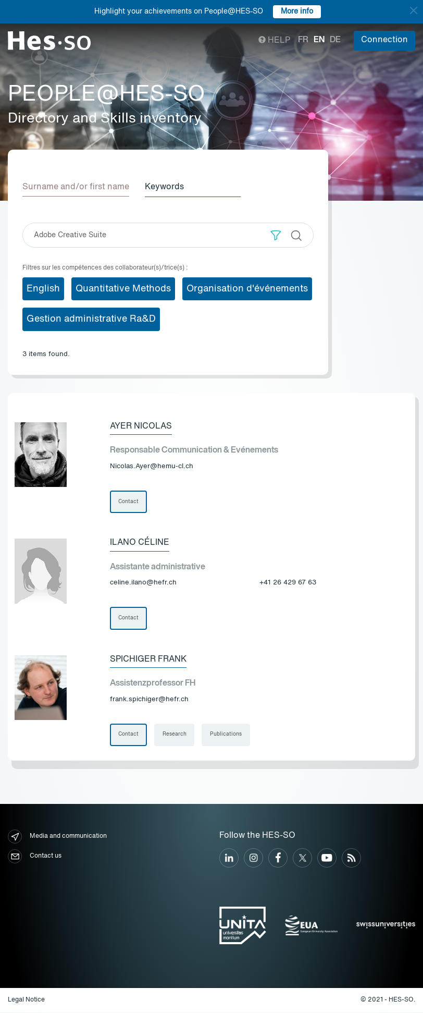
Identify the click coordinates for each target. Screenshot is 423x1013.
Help (274, 40)
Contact (128, 501)
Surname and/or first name (75, 187)
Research (174, 735)
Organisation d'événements (247, 288)
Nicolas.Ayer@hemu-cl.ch (151, 466)
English (43, 288)
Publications (226, 735)
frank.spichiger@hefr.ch (149, 700)
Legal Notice (26, 1000)
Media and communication (57, 837)
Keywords (165, 187)
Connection (384, 40)
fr (303, 40)
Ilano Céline (139, 543)
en (319, 40)
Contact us (34, 857)
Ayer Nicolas (141, 426)
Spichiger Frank (148, 659)
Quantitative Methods (123, 288)
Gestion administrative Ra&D (91, 319)
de (335, 40)
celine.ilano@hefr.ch (143, 583)
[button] (276, 235)
